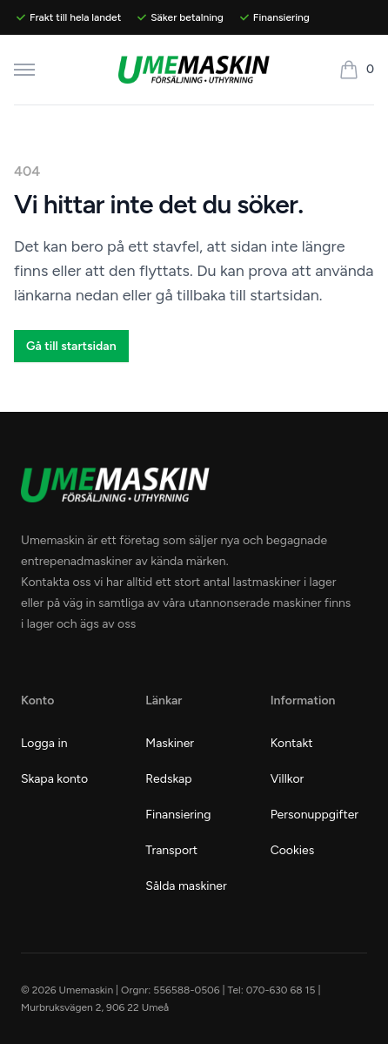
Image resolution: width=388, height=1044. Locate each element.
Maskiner (169, 743)
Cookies (293, 850)
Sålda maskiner (185, 886)
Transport (171, 850)
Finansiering (178, 814)
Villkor (287, 778)
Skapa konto (54, 778)
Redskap (168, 778)
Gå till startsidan (71, 346)
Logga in (44, 743)
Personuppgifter (314, 814)
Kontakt (292, 743)
